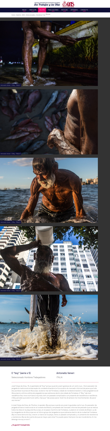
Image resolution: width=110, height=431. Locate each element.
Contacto (84, 10)
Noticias (64, 10)
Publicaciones (53, 10)
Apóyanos (74, 10)
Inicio (24, 10)
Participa (32, 10)
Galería (42, 10)
